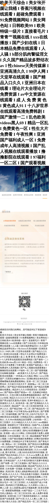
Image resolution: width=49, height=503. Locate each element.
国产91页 (20, 499)
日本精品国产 (10, 460)
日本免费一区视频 (14, 469)
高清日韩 (10, 471)
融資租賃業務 (6, 195)
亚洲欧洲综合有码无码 (37, 379)
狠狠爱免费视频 (13, 490)
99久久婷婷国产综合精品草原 (15, 447)
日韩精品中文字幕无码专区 (25, 441)
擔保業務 (46, 195)
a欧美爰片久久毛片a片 (27, 373)
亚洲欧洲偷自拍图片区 (14, 480)
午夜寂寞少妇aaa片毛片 (37, 480)
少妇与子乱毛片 (37, 414)
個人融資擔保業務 (39, 224)
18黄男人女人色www (31, 428)
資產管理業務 (17, 195)
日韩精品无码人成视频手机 (33, 417)
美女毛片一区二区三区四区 (13, 482)
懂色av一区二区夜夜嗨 (16, 444)
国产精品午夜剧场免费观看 (20, 387)
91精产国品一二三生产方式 (34, 490)
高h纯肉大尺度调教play (17, 485)
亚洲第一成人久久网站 (14, 433)
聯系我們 (24, 318)
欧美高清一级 (22, 403)
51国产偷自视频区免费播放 (20, 439)
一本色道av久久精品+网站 (26, 376)
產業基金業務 (28, 195)
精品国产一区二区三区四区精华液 (28, 406)
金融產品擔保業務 (24, 224)
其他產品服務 (39, 229)
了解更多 (8, 275)
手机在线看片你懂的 (30, 474)
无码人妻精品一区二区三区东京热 (16, 493)
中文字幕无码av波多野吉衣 (26, 411)
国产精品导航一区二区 (20, 409)
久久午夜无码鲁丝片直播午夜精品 (33, 460)
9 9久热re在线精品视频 (16, 466)
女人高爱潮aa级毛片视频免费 (23, 488)
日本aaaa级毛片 (15, 458)
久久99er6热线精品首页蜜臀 (19, 420)
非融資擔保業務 (9, 229)
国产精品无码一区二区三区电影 (33, 501)
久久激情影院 (14, 428)
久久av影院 (41, 398)
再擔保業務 (24, 229)
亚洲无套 (12, 496)
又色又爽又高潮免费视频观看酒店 (26, 395)
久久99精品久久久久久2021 (25, 422)
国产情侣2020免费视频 (38, 444)
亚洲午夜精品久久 (36, 400)
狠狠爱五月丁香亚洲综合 (19, 425)
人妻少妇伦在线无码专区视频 (31, 452)
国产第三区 (23, 414)
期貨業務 (38, 195)
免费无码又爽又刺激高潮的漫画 (18, 450)
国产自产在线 (16, 477)
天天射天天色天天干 (17, 384)
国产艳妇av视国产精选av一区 (18, 392)
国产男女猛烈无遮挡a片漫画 (13, 400)
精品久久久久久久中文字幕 (22, 398)
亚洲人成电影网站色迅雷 (27, 471)
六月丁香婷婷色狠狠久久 (29, 496)
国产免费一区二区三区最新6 (14, 463)
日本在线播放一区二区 (18, 436)
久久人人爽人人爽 (34, 499)
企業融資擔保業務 (9, 224)
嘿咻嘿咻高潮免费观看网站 (13, 381)
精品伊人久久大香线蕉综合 (25, 389)
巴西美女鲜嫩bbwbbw (16, 379)
